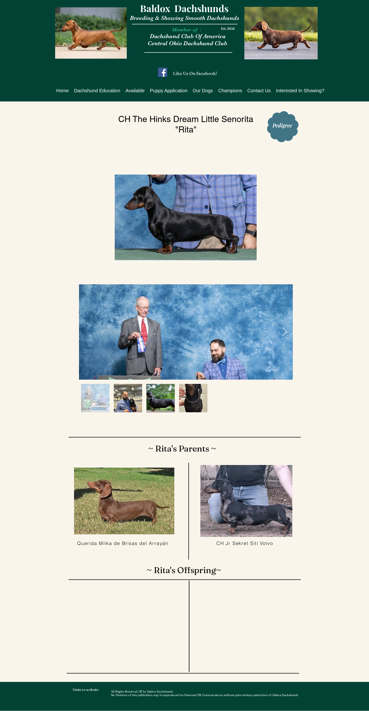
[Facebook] (162, 72)
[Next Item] (284, 332)
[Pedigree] (282, 125)
